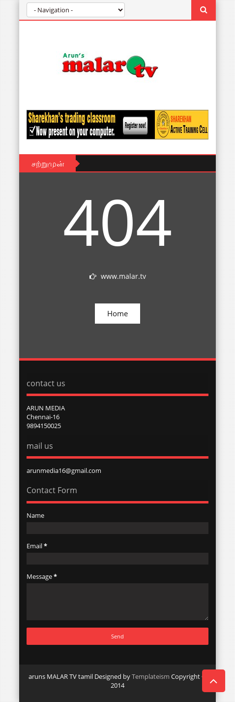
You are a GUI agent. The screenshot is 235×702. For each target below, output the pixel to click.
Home (117, 313)
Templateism (151, 676)
